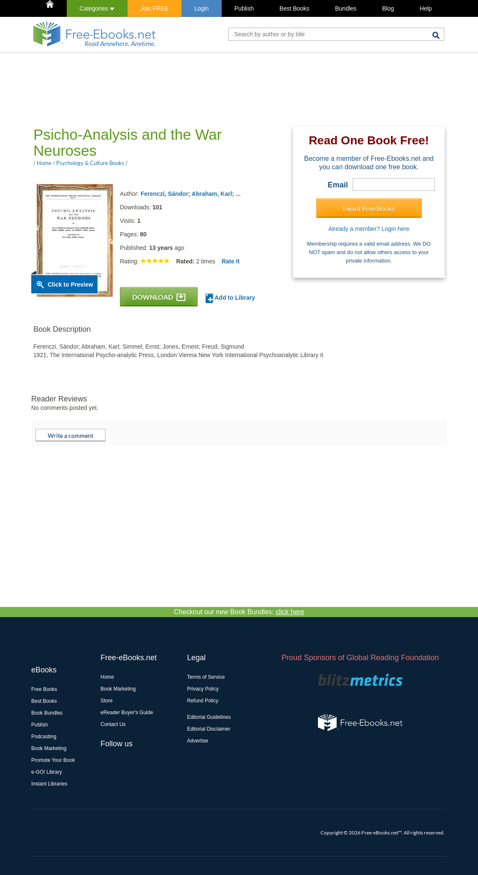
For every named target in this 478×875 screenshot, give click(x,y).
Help (426, 8)
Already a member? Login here (368, 228)
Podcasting (43, 737)
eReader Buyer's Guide (126, 712)
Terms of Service (206, 677)
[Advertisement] (185, 89)
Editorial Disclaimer (209, 729)
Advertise (197, 741)
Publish (244, 8)
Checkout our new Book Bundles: (239, 611)
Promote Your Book (53, 760)
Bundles (345, 8)
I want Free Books (369, 208)
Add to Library (230, 298)
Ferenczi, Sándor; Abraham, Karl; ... (191, 193)
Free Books (44, 689)
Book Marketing (48, 748)
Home (107, 677)
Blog (388, 8)
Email (338, 185)
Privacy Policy (203, 689)
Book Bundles (46, 713)
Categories (96, 8)
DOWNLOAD (158, 297)
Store (106, 701)
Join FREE (154, 8)
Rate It (231, 261)
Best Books (295, 8)
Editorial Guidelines (209, 717)
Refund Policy (202, 701)
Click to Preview (70, 284)
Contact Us (112, 724)
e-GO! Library (46, 772)
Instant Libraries (49, 784)
